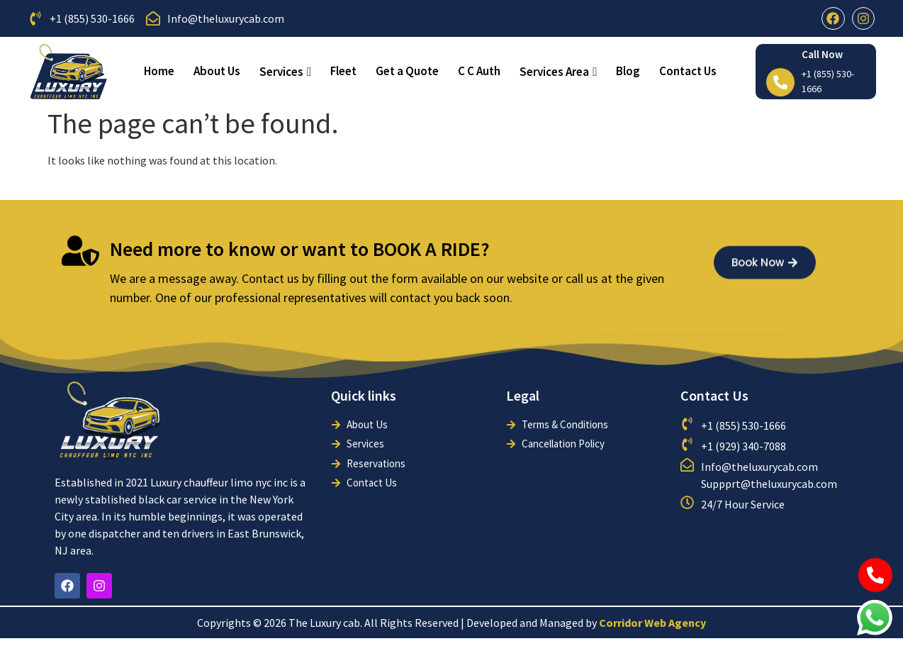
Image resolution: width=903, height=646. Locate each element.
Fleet (343, 71)
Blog (628, 71)
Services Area (558, 71)
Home (159, 71)
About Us (217, 71)
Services (285, 71)
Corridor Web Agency (652, 623)
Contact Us (688, 71)
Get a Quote (407, 71)
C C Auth (479, 71)
